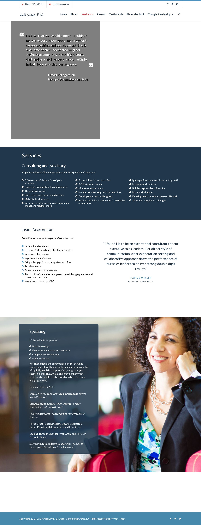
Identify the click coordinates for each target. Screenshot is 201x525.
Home (63, 14)
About (74, 14)
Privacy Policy (117, 518)
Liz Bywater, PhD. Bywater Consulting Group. (61, 518)
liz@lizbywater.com (61, 4)
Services (86, 14)
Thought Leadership (159, 14)
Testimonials (116, 14)
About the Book (135, 14)
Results (101, 14)
